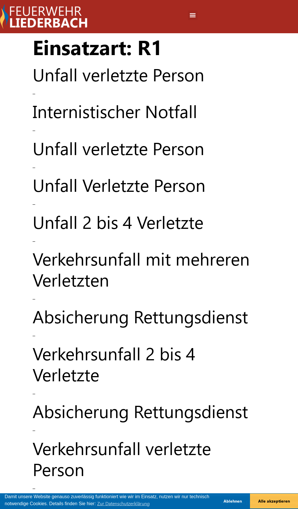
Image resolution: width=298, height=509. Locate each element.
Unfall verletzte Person (118, 75)
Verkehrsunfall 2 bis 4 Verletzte (114, 364)
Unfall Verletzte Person (119, 185)
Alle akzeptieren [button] (274, 501)
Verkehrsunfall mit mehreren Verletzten (141, 270)
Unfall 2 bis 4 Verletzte (118, 222)
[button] (193, 15)
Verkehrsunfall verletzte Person (122, 459)
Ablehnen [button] (233, 501)
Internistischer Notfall (115, 111)
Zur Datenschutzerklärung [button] (123, 503)
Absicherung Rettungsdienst (140, 317)
